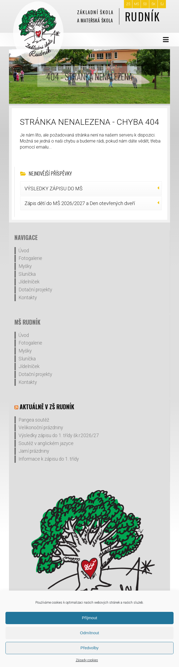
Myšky (25, 266)
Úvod (24, 250)
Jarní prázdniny (34, 451)
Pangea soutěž (34, 420)
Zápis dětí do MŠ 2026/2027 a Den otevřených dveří (80, 203)
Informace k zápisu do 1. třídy (49, 459)
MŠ (136, 4)
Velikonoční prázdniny (41, 427)
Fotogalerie (30, 258)
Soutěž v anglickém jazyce (46, 443)
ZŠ (128, 4)
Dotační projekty (35, 289)
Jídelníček (29, 281)
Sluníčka (27, 274)
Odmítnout (89, 632)
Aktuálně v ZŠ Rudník (47, 406)
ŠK (153, 4)
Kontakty (28, 297)
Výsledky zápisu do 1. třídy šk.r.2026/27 (59, 435)
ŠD (145, 4)
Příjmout (89, 617)
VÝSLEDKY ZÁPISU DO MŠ (54, 188)
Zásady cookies (87, 660)
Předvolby (89, 647)
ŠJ (162, 4)
